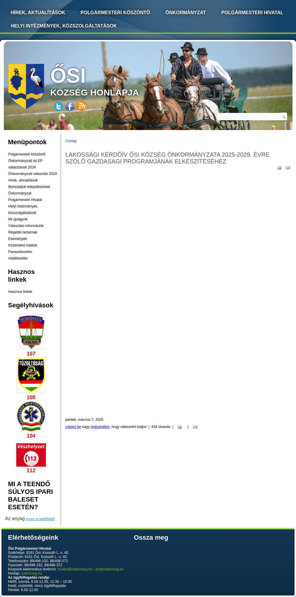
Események (17, 239)
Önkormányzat (185, 12)
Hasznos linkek (20, 292)
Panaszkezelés (20, 252)
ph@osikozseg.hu (110, 569)
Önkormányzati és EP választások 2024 (25, 164)
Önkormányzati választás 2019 (32, 174)
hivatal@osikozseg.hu (75, 569)
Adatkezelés (18, 258)
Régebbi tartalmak (22, 232)
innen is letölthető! (40, 519)
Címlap (71, 141)
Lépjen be (73, 427)
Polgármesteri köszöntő (115, 12)
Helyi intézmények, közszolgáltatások (64, 25)
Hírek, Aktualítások (38, 12)
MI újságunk (18, 219)
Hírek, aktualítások (23, 180)
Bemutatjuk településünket (29, 187)
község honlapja (108, 80)
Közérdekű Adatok (22, 245)
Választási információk (26, 226)
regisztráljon (100, 427)
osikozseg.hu (31, 573)
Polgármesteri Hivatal (252, 12)
